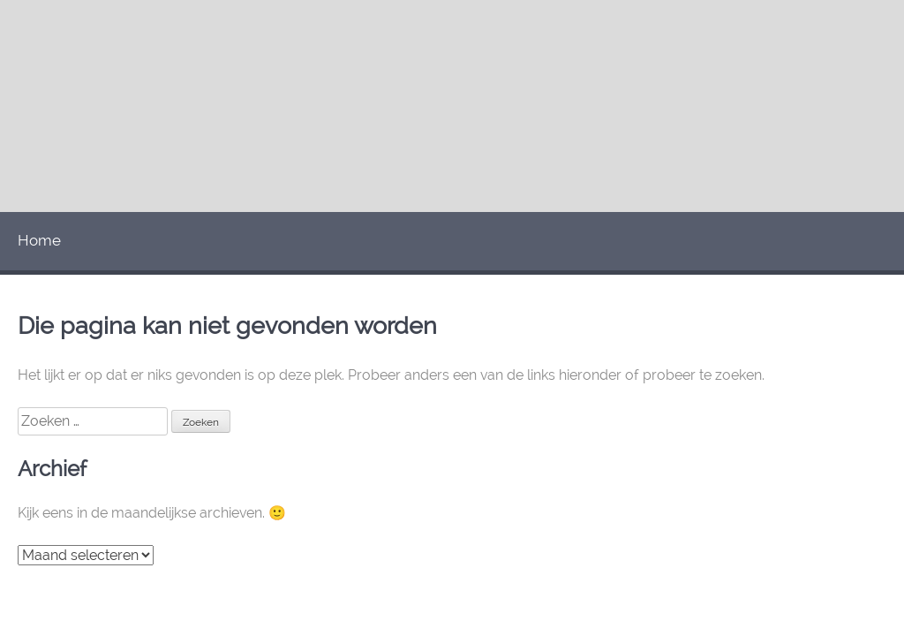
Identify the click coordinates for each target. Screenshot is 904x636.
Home (39, 240)
